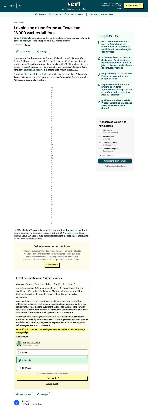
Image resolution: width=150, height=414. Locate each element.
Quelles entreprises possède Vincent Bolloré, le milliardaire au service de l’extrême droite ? (116, 104)
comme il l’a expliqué (34, 70)
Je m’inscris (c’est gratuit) (115, 160)
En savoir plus (22, 336)
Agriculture (19, 22)
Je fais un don (132, 5)
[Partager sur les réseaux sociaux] (42, 51)
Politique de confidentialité (115, 166)
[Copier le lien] (23, 51)
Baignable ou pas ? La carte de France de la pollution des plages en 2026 (116, 76)
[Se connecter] (19, 5)
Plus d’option (52, 383)
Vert (29, 45)
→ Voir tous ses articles (32, 404)
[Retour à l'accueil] (74, 4)
